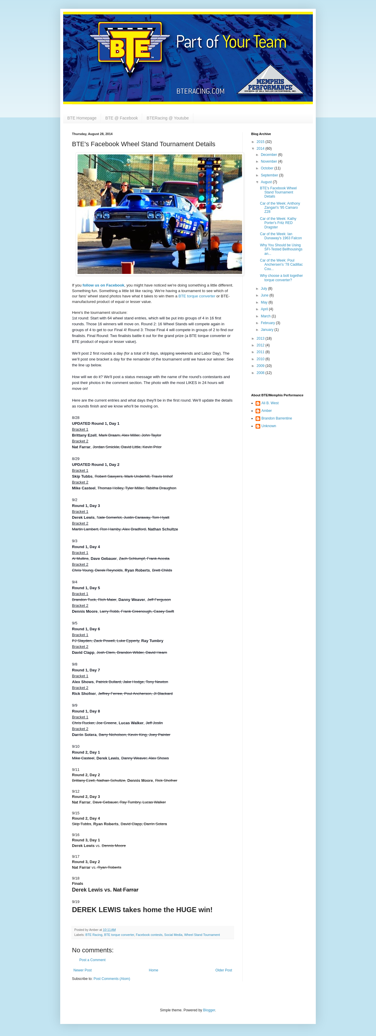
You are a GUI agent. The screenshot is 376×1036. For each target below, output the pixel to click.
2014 (261, 148)
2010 (261, 359)
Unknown (268, 426)
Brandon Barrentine (276, 418)
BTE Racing (94, 934)
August (267, 182)
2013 (261, 338)
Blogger (209, 1010)
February (268, 323)
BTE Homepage (82, 118)
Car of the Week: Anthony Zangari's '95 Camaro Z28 (280, 207)
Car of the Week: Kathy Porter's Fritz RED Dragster (278, 223)
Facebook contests (149, 934)
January (267, 330)
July (264, 289)
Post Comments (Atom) (111, 979)
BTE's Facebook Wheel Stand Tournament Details (278, 192)
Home (153, 970)
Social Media (173, 934)
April (265, 309)
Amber (266, 411)
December (269, 155)
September (270, 175)
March (266, 316)
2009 (261, 366)
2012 (261, 345)
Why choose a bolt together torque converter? (281, 278)
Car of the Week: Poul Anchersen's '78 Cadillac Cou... (281, 264)
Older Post (223, 970)
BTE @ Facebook (121, 118)
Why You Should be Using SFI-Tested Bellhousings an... (281, 249)
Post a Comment (92, 960)
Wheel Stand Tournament (202, 934)
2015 (261, 142)
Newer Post (82, 970)
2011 (261, 352)
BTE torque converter (196, 296)
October (267, 168)
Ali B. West (269, 403)
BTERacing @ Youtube (168, 118)
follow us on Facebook (103, 285)
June (265, 295)
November (269, 161)
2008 (261, 373)
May (264, 302)
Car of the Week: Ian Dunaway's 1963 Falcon (281, 236)
